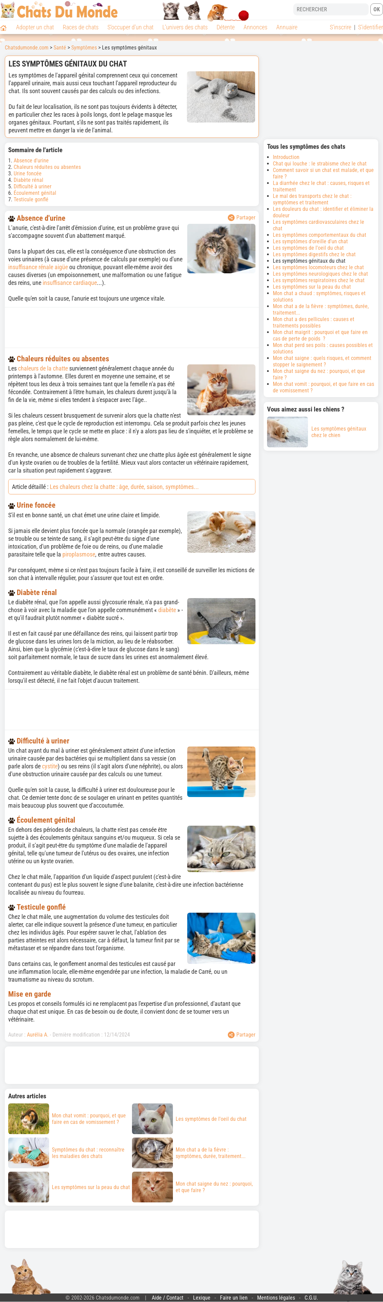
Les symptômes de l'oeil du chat (308, 248)
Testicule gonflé (31, 199)
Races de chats (81, 27)
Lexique (201, 1297)
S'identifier (370, 27)
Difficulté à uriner (32, 186)
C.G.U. (311, 1297)
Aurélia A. (37, 1034)
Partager (241, 217)
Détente (226, 27)
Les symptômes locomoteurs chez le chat (318, 267)
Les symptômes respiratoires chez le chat (319, 280)
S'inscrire (340, 27)
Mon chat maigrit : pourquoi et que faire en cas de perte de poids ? (320, 335)
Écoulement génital (35, 193)
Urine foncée (28, 173)
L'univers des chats (185, 27)
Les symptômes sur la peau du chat (312, 287)
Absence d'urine (31, 160)
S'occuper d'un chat (130, 27)
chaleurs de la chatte (43, 368)
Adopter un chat (35, 27)
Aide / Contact (167, 1297)
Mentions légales (276, 1297)
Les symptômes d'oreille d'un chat (310, 241)
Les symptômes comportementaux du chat (319, 235)
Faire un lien (234, 1297)
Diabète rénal (28, 180)
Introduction (286, 157)
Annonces (255, 27)
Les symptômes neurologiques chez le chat (320, 274)
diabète (167, 609)
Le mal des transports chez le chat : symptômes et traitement (312, 199)
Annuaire (286, 27)
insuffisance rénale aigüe (38, 267)
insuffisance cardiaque (70, 282)
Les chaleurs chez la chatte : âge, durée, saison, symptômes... (124, 486)
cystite (50, 766)
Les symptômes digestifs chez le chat (314, 254)
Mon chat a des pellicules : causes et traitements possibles (313, 322)
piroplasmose (78, 554)
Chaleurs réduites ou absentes (47, 167)
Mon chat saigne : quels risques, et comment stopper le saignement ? (322, 361)
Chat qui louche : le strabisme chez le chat (320, 163)
